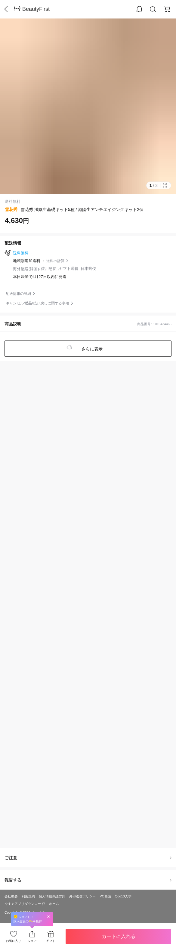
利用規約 (28, 896)
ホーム (54, 904)
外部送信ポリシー (82, 896)
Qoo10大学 (123, 896)
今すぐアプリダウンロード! (25, 904)
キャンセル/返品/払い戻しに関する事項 (37, 303)
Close (48, 916)
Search (153, 9)
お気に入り (13, 940)
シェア (32, 940)
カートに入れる (118, 936)
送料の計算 (55, 261)
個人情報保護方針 (52, 896)
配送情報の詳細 (18, 294)
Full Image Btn (165, 185)
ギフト (50, 940)
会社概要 (11, 896)
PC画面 (105, 896)
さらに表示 (92, 349)
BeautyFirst (36, 9)
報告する (88, 880)
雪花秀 (11, 209)
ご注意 (88, 857)
